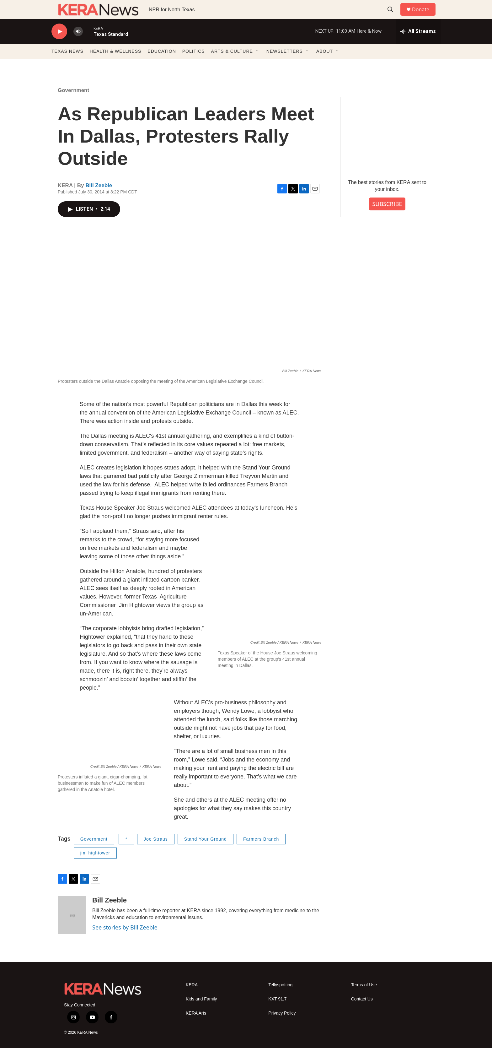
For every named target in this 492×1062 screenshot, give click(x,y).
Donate (424, 16)
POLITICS (193, 65)
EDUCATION (161, 65)
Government (73, 104)
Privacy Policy (282, 1027)
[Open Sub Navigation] (257, 65)
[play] (59, 45)
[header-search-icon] (393, 16)
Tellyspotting (280, 999)
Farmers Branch (261, 853)
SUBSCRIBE (387, 218)
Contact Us (362, 1013)
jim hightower (95, 867)
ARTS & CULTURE (232, 65)
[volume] (78, 46)
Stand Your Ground (205, 853)
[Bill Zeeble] (72, 929)
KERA (192, 999)
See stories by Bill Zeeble (125, 941)
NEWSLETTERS (284, 65)
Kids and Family (201, 1013)
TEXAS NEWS (67, 65)
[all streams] (418, 45)
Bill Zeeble (98, 200)
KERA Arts (196, 1027)
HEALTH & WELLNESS (116, 65)
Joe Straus (156, 853)
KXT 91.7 (277, 1013)
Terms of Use (364, 999)
